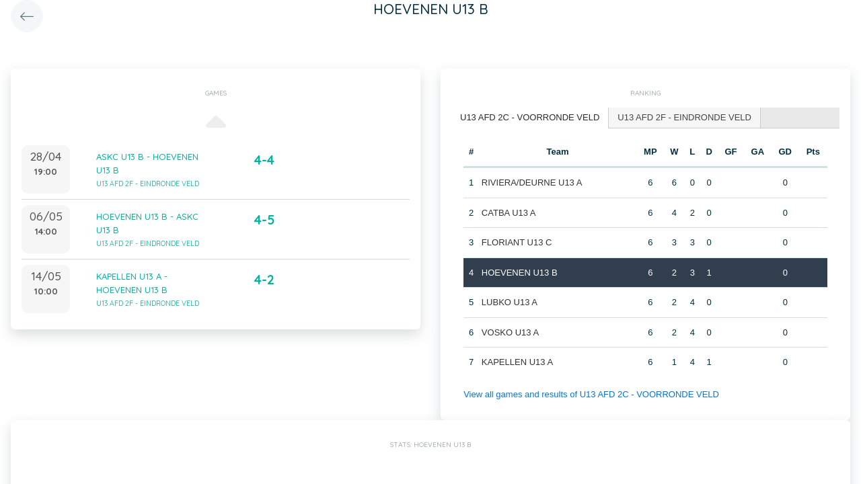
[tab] (530, 118)
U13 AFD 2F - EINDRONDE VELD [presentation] (684, 117)
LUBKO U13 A (509, 302)
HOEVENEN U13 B (520, 273)
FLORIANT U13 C (517, 242)
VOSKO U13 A (510, 332)
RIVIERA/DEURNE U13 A (532, 182)
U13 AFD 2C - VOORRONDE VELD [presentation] (529, 117)
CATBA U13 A (509, 213)
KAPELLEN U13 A (517, 362)
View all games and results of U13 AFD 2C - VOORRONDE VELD (591, 394)
